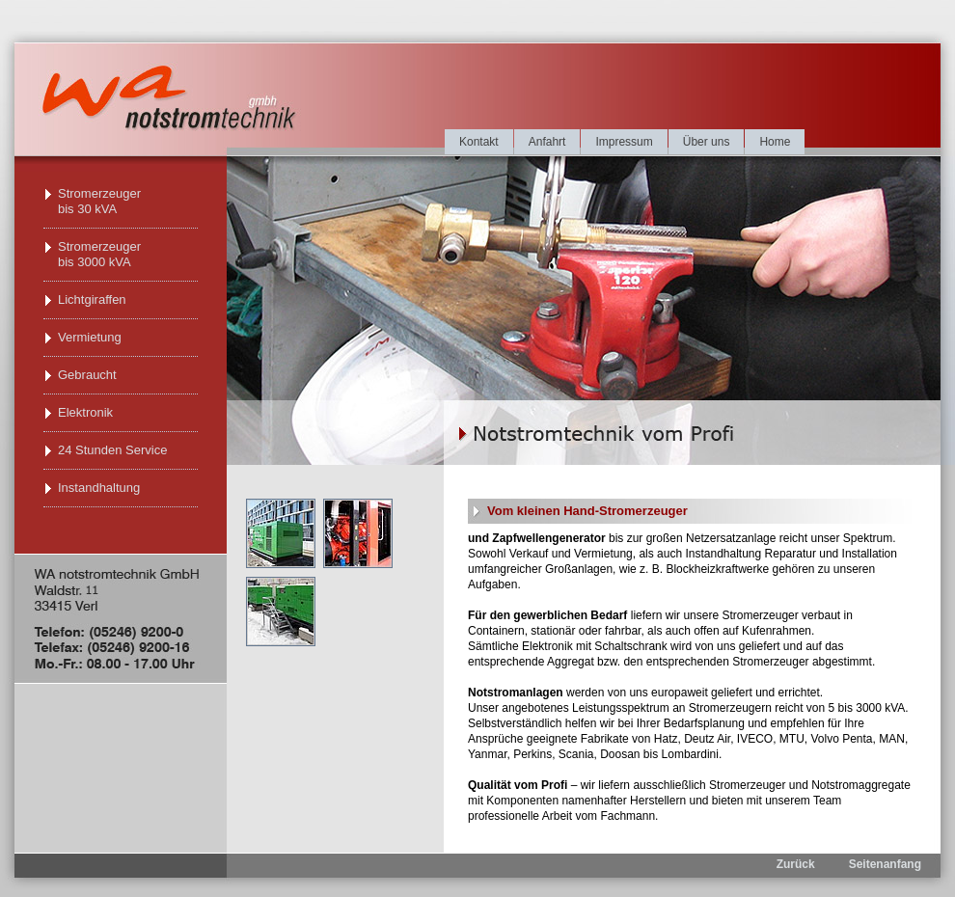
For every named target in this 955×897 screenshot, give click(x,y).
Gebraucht (87, 374)
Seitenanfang (885, 864)
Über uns (706, 142)
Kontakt (479, 142)
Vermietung (90, 337)
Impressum (623, 142)
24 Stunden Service (112, 450)
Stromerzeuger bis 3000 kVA (99, 254)
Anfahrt (547, 142)
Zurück (796, 864)
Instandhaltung (99, 487)
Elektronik (85, 412)
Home (774, 142)
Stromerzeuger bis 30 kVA (99, 201)
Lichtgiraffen (92, 299)
